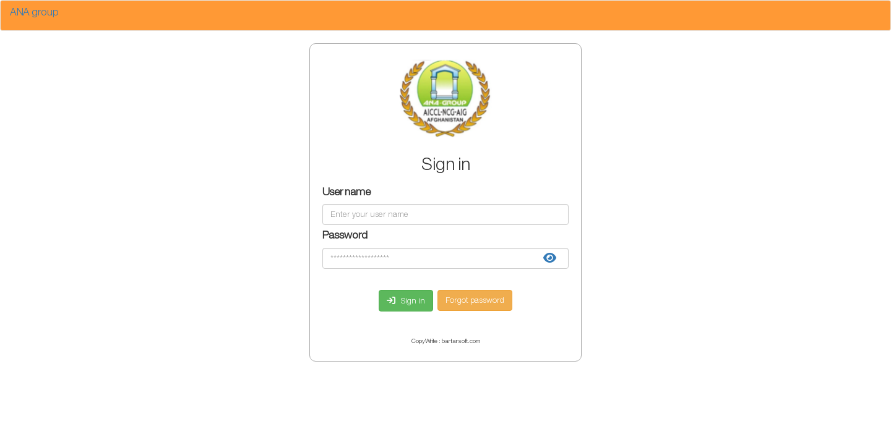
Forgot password (475, 300)
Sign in (406, 301)
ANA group (34, 13)
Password (345, 236)
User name (346, 193)
